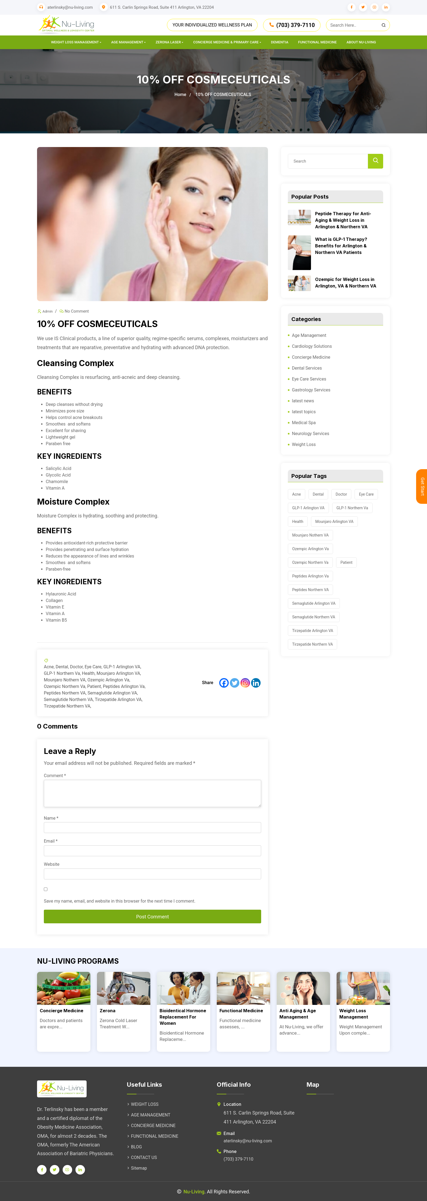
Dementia (279, 42)
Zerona (107, 1010)
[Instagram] (245, 683)
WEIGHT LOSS (142, 1104)
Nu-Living (194, 1191)
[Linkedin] (256, 683)
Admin (47, 311)
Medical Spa (304, 422)
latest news (303, 400)
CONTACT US (142, 1157)
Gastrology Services (311, 390)
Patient (94, 686)
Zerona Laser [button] (168, 42)
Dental (62, 666)
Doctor (76, 666)
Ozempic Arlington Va (108, 679)
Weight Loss (304, 444)
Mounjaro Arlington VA (118, 673)
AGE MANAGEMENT (148, 1115)
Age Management (309, 335)
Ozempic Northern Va (64, 686)
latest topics (304, 411)
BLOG (134, 1146)
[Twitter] (234, 683)
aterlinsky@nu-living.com (70, 7)
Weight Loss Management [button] (75, 42)
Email (50, 841)
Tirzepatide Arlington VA (118, 699)
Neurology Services (310, 433)
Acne (49, 666)
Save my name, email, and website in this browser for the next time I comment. (120, 901)
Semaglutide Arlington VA (112, 693)
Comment (55, 775)
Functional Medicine (317, 42)
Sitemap (137, 1168)
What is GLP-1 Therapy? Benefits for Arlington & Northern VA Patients (341, 245)
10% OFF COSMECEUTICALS (223, 94)
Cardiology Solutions (312, 346)
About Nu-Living (361, 42)
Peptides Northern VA (65, 693)
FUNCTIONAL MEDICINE (152, 1136)
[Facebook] (224, 683)
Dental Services (307, 368)
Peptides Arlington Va (124, 686)
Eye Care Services (309, 379)
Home (180, 94)
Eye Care (93, 666)
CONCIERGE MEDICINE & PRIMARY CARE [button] (225, 42)
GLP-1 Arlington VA (122, 666)
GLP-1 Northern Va (62, 673)
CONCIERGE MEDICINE (151, 1125)
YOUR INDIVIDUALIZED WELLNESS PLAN (212, 25)
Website (51, 864)
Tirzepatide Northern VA (67, 706)
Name (51, 818)
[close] (358, 25)
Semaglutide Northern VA (68, 699)
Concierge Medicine (311, 357)
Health (88, 673)
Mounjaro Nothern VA (65, 679)
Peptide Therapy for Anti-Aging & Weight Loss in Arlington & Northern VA (343, 220)
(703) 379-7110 (292, 25)
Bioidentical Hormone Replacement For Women (183, 1017)
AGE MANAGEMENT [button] (127, 42)
